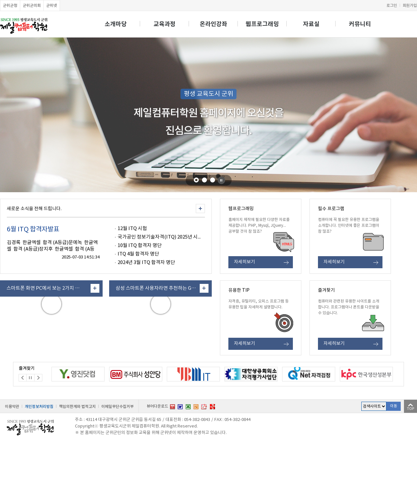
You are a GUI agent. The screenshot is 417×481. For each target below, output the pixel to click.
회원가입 (410, 5)
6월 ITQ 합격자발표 (33, 229)
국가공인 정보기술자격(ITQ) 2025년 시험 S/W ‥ (168, 237)
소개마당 (116, 24)
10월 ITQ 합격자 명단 (140, 245)
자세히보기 (244, 262)
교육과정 (164, 24)
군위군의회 (32, 5)
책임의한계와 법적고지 (77, 406)
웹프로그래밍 (262, 24)
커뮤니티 (360, 24)
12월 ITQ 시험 (132, 228)
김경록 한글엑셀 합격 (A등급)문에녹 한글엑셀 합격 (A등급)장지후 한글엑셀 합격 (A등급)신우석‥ (52, 249)
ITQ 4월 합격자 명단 (138, 254)
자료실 (311, 24)
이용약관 (12, 406)
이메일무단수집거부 (117, 406)
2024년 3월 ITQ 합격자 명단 (146, 262)
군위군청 (10, 5)
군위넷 (51, 5)
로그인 (391, 5)
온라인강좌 (213, 24)
